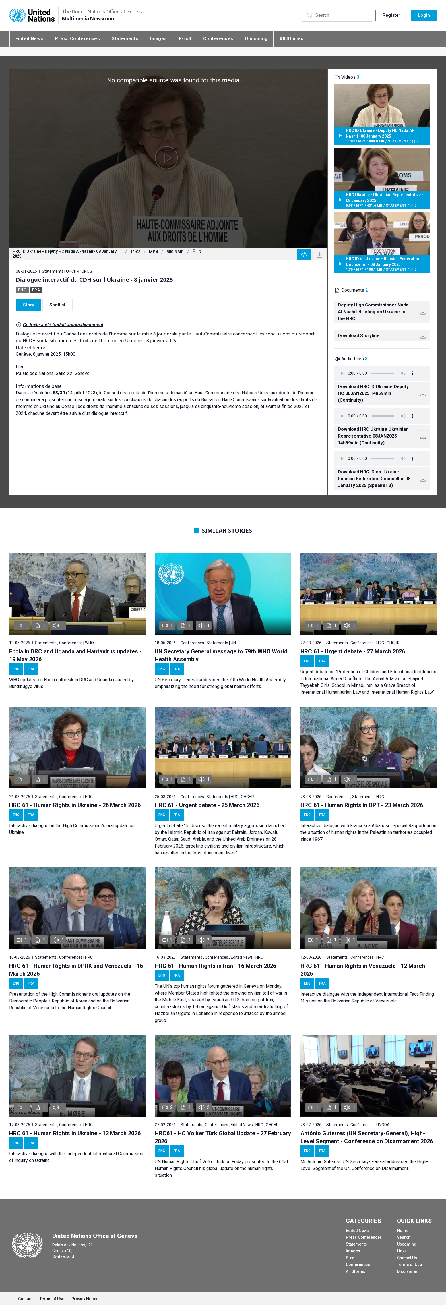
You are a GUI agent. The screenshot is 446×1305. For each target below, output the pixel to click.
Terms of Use (409, 1264)
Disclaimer (407, 1271)
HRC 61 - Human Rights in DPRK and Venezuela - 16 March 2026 (76, 969)
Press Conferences (77, 38)
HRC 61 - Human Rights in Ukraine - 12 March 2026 (75, 1133)
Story (28, 305)
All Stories (291, 38)
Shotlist (57, 305)
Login (424, 15)
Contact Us (407, 1258)
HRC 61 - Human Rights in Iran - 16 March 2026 (215, 965)
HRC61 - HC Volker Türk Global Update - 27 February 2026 (223, 1137)
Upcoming (256, 38)
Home (402, 1230)
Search (403, 1237)
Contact (25, 1298)
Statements (125, 38)
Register (391, 15)
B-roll (185, 38)
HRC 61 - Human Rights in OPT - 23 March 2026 (361, 805)
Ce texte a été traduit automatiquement (63, 324)
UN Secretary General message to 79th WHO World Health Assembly (221, 655)
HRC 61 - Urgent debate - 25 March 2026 (207, 805)
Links (402, 1251)
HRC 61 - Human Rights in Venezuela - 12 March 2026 (362, 969)
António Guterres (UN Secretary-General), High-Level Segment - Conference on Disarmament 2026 (366, 1137)
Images (158, 38)
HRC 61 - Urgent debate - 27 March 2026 (352, 651)
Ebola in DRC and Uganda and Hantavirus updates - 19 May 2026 (75, 655)
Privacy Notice (84, 1298)
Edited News (29, 38)
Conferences (218, 38)
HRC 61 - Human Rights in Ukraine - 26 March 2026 (75, 805)
